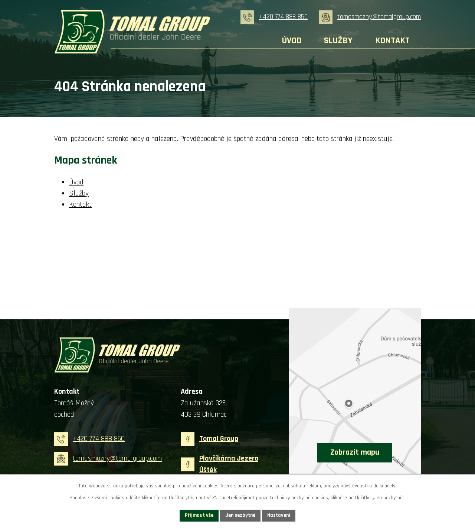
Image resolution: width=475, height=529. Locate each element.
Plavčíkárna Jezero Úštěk (228, 464)
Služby (338, 40)
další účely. (384, 486)
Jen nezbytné (240, 515)
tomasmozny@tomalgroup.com (379, 17)
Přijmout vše (199, 515)
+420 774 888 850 (283, 17)
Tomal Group (218, 438)
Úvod (291, 40)
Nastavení (278, 515)
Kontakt (392, 40)
